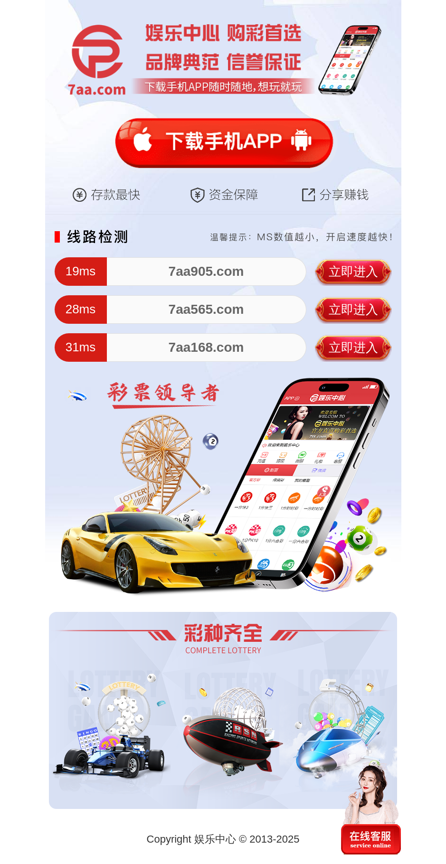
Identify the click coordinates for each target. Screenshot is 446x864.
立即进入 (353, 271)
